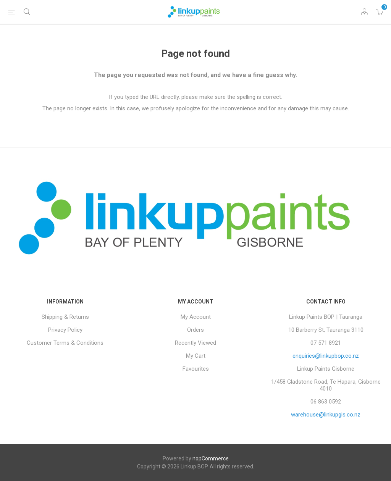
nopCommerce (210, 458)
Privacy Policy (65, 329)
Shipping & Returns (65, 316)
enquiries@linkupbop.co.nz (325, 355)
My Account (196, 316)
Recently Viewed (195, 342)
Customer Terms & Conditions (65, 342)
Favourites (196, 368)
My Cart (195, 355)
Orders (195, 329)
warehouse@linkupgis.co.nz (325, 414)
